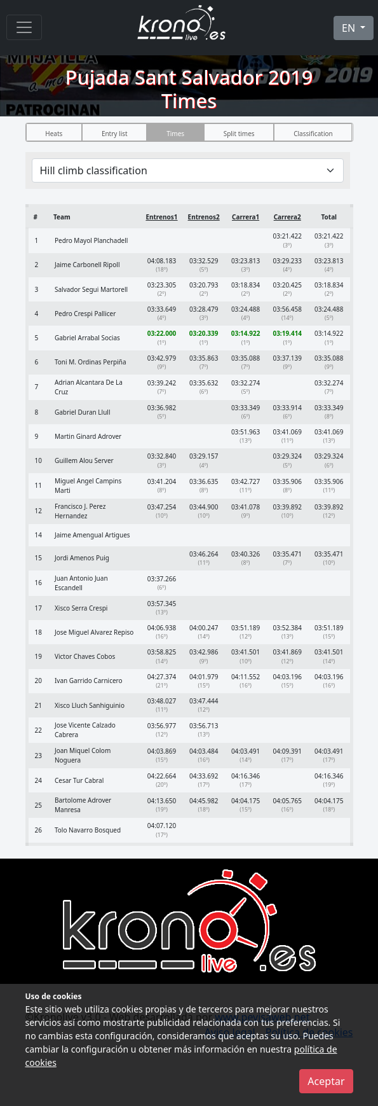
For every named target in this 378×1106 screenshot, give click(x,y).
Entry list (115, 133)
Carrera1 (245, 216)
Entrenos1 (161, 216)
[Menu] (24, 27)
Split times (239, 133)
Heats (53, 133)
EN (350, 28)
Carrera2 (287, 216)
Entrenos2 (204, 216)
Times (175, 133)
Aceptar (325, 1081)
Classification (313, 133)
